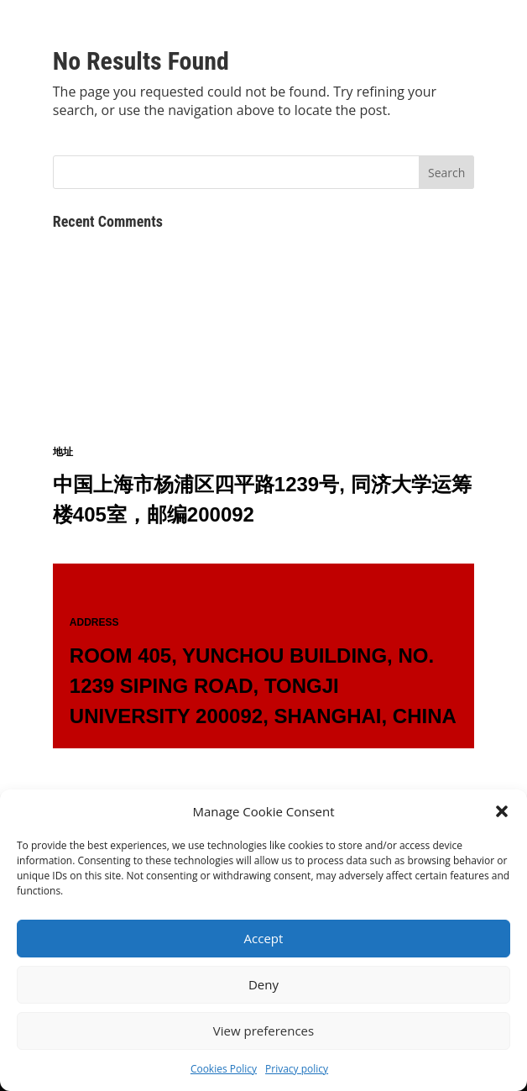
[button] (501, 811)
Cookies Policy (223, 1069)
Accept (264, 938)
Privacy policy (296, 1069)
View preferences (263, 1030)
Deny (263, 984)
